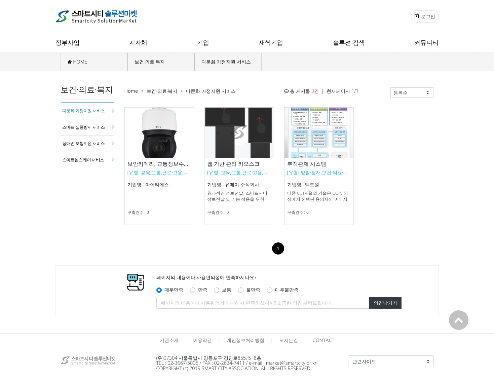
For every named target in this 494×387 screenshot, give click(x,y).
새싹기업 (271, 42)
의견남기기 (385, 303)
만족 (202, 289)
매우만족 (173, 289)
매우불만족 (287, 289)
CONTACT (323, 340)
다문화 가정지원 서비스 (226, 62)
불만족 (253, 289)
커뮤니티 (426, 42)
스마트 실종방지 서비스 (83, 127)
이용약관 (202, 340)
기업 (203, 42)
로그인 (425, 16)
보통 (226, 289)
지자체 (138, 42)
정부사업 (67, 42)
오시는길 (288, 340)
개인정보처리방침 (245, 340)
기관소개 (169, 340)
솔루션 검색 (349, 42)
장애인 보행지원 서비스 (83, 143)
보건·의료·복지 (150, 62)
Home (131, 91)
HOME (77, 62)
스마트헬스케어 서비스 (83, 160)
